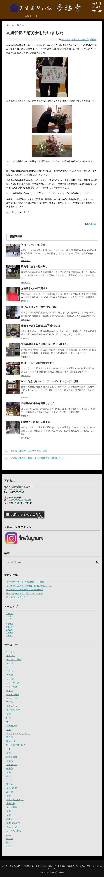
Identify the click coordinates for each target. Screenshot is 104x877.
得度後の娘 (11, 764)
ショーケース (12, 683)
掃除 (8, 776)
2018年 (9, 633)
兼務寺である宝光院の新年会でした (40, 325)
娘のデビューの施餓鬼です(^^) (38, 363)
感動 (8, 772)
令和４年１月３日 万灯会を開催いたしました (29, 586)
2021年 (9, 624)
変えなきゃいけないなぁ (18, 733)
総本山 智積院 (13, 823)
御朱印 (9, 768)
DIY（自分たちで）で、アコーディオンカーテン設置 (49, 381)
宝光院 (9, 737)
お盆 (8, 667)
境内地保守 (11, 726)
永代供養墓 (11, 807)
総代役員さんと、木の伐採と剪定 (39, 307)
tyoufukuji (91, 224)
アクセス (90, 866)
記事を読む (25, 261)
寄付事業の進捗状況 (16, 745)
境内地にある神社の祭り (34, 266)
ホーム (4, 866)
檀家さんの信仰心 (80, 39)
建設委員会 (11, 757)
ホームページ (12, 698)
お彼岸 (9, 663)
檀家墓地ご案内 (29, 866)
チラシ (9, 690)
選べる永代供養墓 (45, 866)
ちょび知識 (11, 687)
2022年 (9, 613)
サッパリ (10, 679)
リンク (54, 868)
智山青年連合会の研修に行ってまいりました (45, 344)
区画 (8, 718)
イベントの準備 (13, 659)
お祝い (9, 671)
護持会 (93, 39)
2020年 (9, 627)
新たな (9, 780)
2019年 (9, 630)
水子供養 (10, 803)
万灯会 (9, 702)
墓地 (8, 729)
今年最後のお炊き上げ (17, 597)
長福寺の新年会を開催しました (38, 403)
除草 (8, 842)
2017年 (9, 635)
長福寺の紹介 (15, 866)
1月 (10, 619)
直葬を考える (72, 866)
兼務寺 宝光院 (13, 710)
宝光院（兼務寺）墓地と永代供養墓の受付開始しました (34, 458)
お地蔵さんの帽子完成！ (34, 288)
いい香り (10, 652)
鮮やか (9, 846)
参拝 (8, 722)
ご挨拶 (9, 675)
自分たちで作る (13, 831)
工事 (8, 749)
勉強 (8, 714)
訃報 (8, 835)
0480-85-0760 (16, 489)
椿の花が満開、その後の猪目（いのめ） (25, 582)
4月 (10, 616)
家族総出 (10, 741)
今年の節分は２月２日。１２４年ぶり (24, 593)
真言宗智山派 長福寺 (55, 872)
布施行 (9, 753)
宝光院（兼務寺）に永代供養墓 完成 (25, 451)
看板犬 (9, 819)
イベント (66, 39)
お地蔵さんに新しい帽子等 (35, 422)
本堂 (8, 796)
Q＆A (82, 866)
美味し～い (11, 827)
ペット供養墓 (12, 694)
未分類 (9, 792)
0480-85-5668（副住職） (21, 500)
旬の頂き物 (11, 788)
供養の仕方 (11, 706)
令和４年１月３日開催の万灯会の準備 (24, 589)
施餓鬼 (9, 784)
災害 (8, 815)
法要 (8, 811)
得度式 (9, 761)
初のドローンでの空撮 (33, 244)
